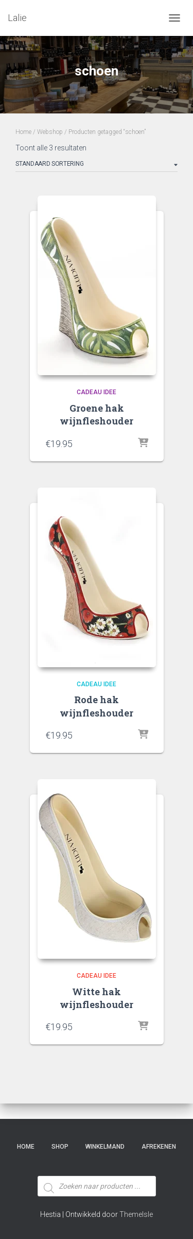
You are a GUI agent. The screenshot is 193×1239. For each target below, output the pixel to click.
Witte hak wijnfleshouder (96, 998)
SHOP (59, 1146)
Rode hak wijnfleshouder (96, 706)
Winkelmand (105, 1146)
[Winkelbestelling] (96, 165)
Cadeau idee (96, 392)
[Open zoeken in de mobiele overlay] (97, 1167)
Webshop (50, 131)
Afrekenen (159, 1146)
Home (23, 131)
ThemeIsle (136, 1214)
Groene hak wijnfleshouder (96, 414)
